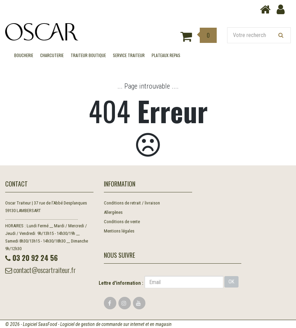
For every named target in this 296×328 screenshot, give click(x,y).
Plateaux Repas (166, 55)
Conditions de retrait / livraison (132, 203)
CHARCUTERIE (52, 55)
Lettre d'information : (121, 283)
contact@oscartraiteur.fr (40, 270)
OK (231, 282)
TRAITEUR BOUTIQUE (88, 55)
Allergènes (113, 212)
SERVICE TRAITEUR (129, 55)
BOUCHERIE (23, 55)
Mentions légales (119, 231)
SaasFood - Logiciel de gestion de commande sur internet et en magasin (105, 324)
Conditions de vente (122, 221)
